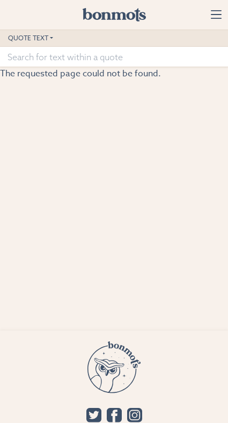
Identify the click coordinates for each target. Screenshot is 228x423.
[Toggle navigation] (216, 14)
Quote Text (28, 37)
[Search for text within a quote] (114, 57)
